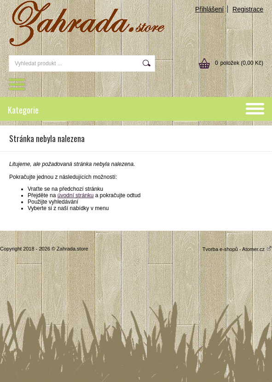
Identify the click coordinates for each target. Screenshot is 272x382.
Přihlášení (209, 9)
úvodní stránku (76, 195)
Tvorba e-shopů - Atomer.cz (237, 249)
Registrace (247, 9)
